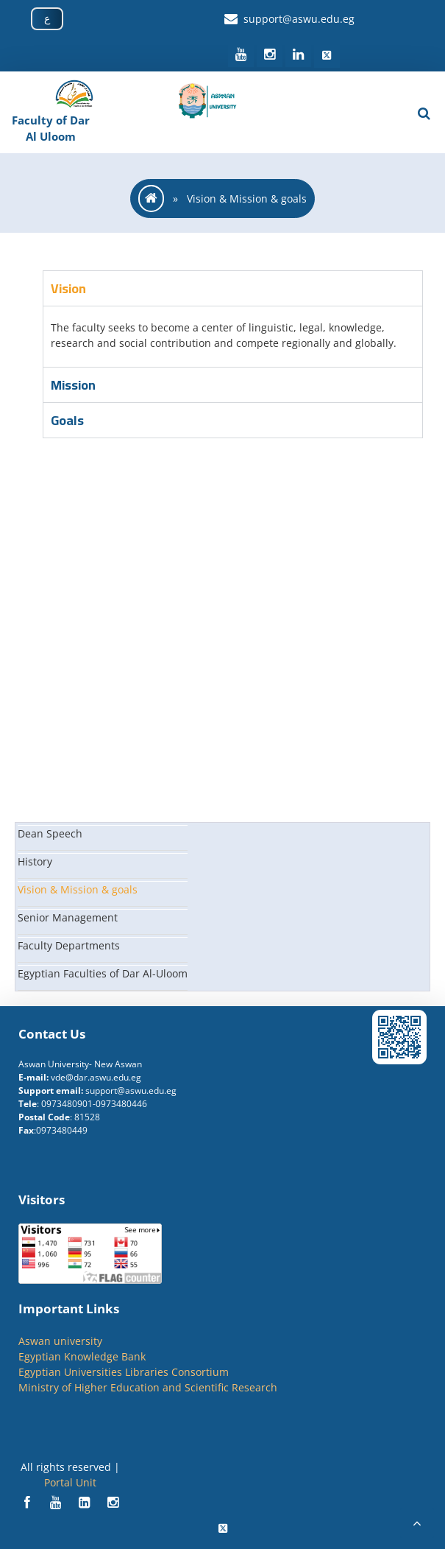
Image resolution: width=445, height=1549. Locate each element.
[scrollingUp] (417, 1523)
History (35, 861)
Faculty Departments (69, 945)
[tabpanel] (233, 336)
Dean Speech (50, 833)
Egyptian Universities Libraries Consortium (123, 1372)
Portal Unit (70, 1482)
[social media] (242, 55)
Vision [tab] (68, 288)
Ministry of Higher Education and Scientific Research (147, 1387)
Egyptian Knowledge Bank (82, 1356)
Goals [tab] (67, 420)
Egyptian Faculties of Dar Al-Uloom (103, 973)
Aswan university (60, 1341)
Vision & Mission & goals (78, 889)
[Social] (28, 1503)
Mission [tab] (73, 385)
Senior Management (68, 917)
